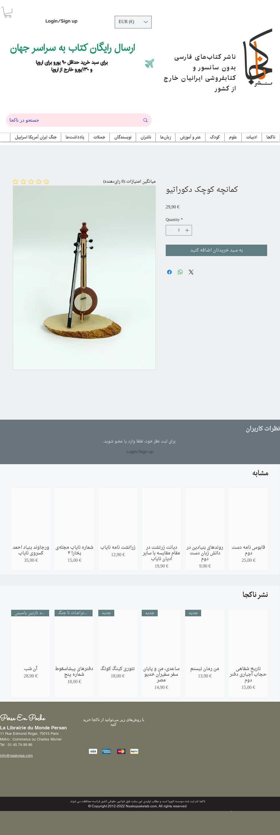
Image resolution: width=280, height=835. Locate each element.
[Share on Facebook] (169, 272)
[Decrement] (170, 230)
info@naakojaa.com (16, 755)
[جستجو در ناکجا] (70, 120)
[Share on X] (191, 272)
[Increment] (187, 230)
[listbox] (133, 22)
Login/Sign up (61, 21)
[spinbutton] (179, 230)
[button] (7, 12)
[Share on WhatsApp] (180, 272)
